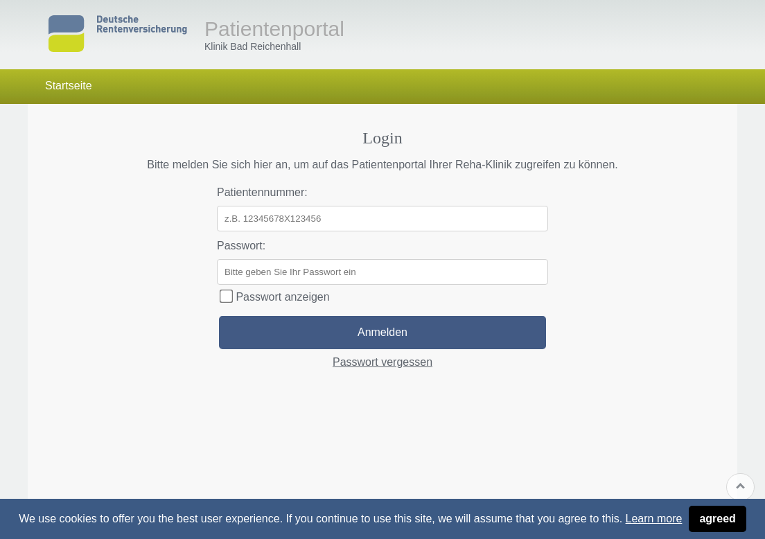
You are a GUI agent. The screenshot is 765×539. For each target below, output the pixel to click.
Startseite (68, 85)
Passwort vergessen (382, 362)
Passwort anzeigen (275, 297)
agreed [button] (717, 518)
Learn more (654, 518)
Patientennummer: (262, 192)
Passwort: (241, 245)
